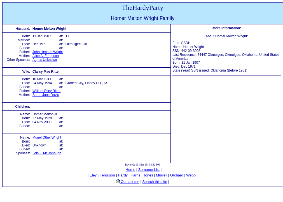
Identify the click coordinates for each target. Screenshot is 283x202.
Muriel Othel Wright (46, 137)
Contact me (129, 182)
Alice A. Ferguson (45, 56)
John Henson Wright (47, 52)
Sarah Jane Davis (45, 95)
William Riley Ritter (46, 91)
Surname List (149, 169)
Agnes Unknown (44, 60)
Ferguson (107, 175)
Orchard (176, 175)
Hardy (123, 175)
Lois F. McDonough (46, 153)
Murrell (161, 175)
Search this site (154, 182)
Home (130, 169)
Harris (136, 175)
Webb (191, 175)
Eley (93, 175)
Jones (148, 175)
